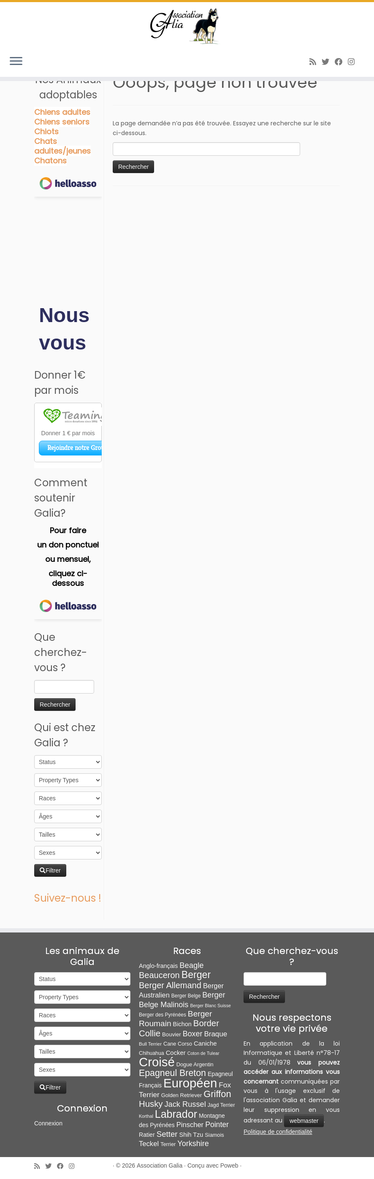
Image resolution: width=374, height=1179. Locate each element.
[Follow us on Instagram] (354, 62)
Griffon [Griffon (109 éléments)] (217, 1094)
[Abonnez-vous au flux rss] (315, 62)
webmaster (304, 1120)
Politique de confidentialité (278, 1131)
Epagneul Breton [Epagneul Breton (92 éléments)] (172, 1073)
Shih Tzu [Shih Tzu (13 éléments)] (191, 1134)
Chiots (46, 131)
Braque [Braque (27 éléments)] (215, 1034)
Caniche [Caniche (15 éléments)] (205, 1043)
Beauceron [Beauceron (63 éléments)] (159, 975)
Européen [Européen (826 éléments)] (190, 1083)
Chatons (50, 160)
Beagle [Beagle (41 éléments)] (191, 965)
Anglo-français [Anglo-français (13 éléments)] (158, 965)
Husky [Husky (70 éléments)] (151, 1104)
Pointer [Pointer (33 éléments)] (217, 1124)
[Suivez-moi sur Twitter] (328, 62)
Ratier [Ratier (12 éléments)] (147, 1134)
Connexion (48, 1123)
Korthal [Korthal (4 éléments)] (146, 1116)
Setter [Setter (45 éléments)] (167, 1134)
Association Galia (159, 1165)
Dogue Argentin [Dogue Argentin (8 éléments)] (195, 1064)
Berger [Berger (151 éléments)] (196, 974)
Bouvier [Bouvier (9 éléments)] (171, 1034)
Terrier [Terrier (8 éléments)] (168, 1144)
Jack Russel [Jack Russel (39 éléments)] (185, 1104)
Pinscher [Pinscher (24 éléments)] (189, 1125)
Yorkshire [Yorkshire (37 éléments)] (193, 1143)
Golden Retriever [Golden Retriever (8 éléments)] (181, 1095)
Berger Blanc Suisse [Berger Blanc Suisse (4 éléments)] (210, 1005)
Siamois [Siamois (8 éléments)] (214, 1135)
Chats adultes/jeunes (62, 146)
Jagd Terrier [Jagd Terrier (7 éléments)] (221, 1105)
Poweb (229, 1165)
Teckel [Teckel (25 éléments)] (149, 1144)
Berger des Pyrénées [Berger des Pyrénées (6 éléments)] (162, 1015)
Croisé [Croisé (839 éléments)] (157, 1062)
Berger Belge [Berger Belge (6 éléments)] (186, 996)
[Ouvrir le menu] (16, 61)
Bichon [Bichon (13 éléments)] (182, 1024)
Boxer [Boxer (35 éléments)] (193, 1034)
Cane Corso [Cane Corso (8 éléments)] (177, 1044)
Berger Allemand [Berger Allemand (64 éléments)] (170, 985)
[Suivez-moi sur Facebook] (341, 62)
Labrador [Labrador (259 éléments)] (176, 1114)
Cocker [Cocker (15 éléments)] (176, 1052)
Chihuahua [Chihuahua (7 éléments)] (151, 1053)
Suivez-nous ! (67, 898)
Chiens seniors (61, 122)
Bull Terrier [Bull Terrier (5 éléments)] (150, 1043)
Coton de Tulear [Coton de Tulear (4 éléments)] (203, 1053)
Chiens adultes (62, 112)
